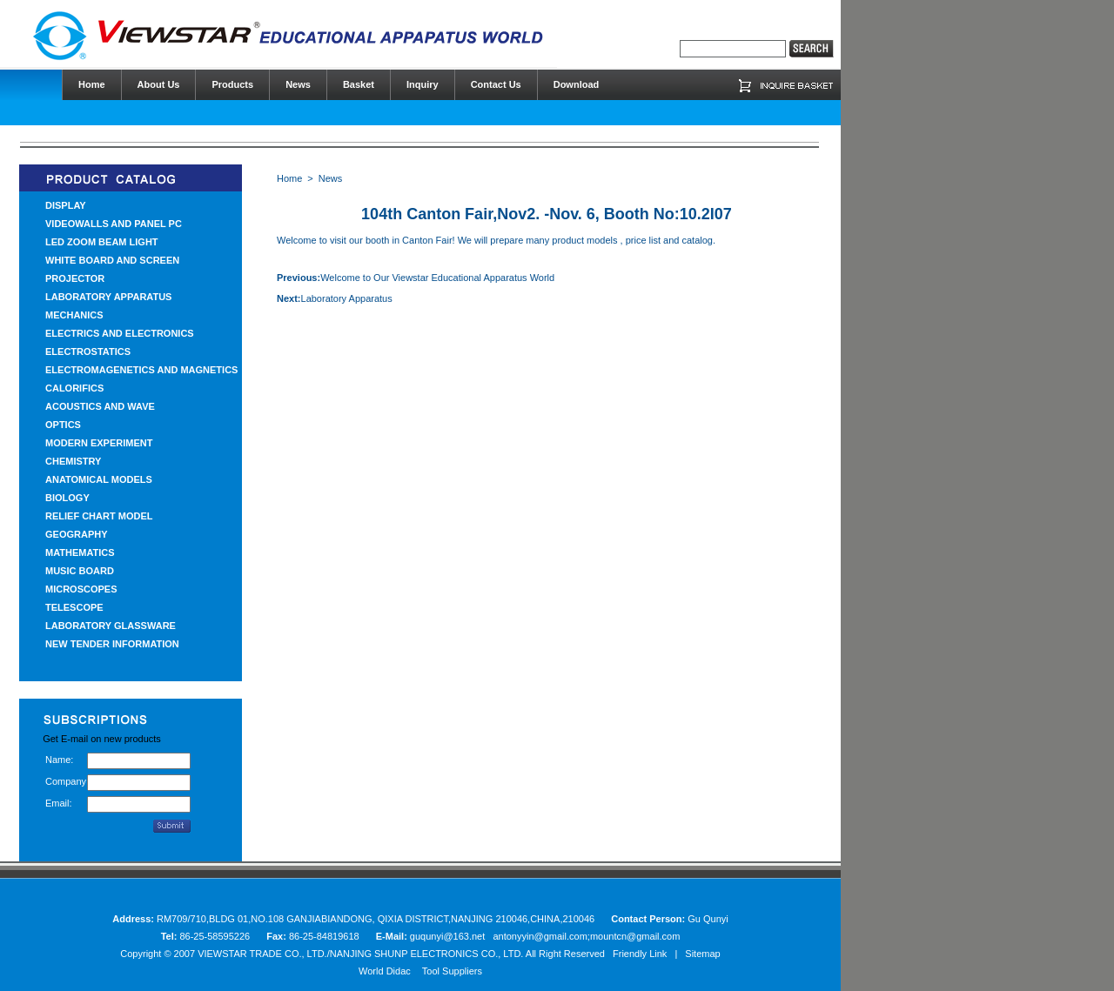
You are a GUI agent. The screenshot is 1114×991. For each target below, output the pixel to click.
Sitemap (702, 953)
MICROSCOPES (81, 589)
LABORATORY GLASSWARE (110, 625)
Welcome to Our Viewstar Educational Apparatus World (437, 277)
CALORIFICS (74, 388)
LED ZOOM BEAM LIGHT (101, 242)
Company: (66, 781)
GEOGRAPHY (76, 534)
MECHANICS (74, 315)
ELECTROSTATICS (88, 351)
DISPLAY (65, 205)
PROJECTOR (74, 278)
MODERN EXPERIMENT (98, 443)
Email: (58, 803)
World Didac (385, 971)
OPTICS (63, 424)
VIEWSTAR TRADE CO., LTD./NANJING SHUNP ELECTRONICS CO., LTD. (360, 953)
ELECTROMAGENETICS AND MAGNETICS (141, 370)
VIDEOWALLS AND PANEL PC (113, 223)
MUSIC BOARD (79, 571)
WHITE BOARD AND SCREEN (112, 260)
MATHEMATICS (80, 552)
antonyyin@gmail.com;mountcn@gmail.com (586, 936)
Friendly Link (640, 953)
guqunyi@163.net (448, 936)
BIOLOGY (67, 497)
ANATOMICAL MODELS (98, 479)
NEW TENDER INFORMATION (112, 644)
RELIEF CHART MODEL (98, 516)
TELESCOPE (74, 607)
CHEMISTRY (73, 461)
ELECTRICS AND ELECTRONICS (119, 333)
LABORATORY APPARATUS (108, 296)
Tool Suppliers (452, 971)
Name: (59, 759)
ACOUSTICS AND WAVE (100, 406)
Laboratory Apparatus (347, 298)
